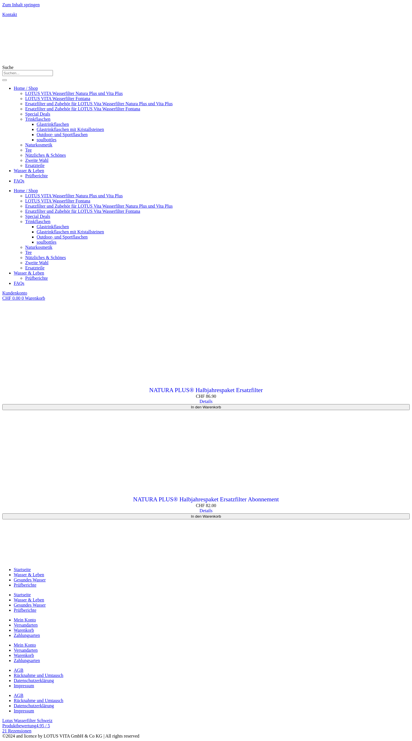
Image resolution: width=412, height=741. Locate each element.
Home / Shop (26, 88)
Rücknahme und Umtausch (38, 675)
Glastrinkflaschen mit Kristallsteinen (70, 129)
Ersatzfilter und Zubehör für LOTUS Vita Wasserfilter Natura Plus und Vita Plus (99, 103)
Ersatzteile (35, 165)
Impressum (24, 685)
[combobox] (27, 73)
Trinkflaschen (37, 119)
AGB (18, 670)
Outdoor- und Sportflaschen (62, 134)
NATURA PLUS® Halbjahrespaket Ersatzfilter (206, 390)
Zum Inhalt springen (21, 4)
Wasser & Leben (29, 170)
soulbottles (46, 139)
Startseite (22, 569)
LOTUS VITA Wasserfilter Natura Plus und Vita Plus (74, 93)
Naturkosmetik (38, 144)
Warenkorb (24, 630)
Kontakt (9, 14)
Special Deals (37, 114)
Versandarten (26, 625)
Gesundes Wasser (30, 579)
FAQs (19, 180)
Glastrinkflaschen (53, 124)
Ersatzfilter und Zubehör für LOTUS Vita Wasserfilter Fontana (82, 108)
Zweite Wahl (37, 160)
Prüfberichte (36, 175)
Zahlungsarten (27, 635)
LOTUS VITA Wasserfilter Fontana (57, 98)
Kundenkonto (14, 293)
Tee (28, 150)
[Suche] (4, 80)
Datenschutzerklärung (34, 680)
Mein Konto (25, 619)
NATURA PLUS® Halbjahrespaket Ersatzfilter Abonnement (206, 499)
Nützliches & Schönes (45, 155)
